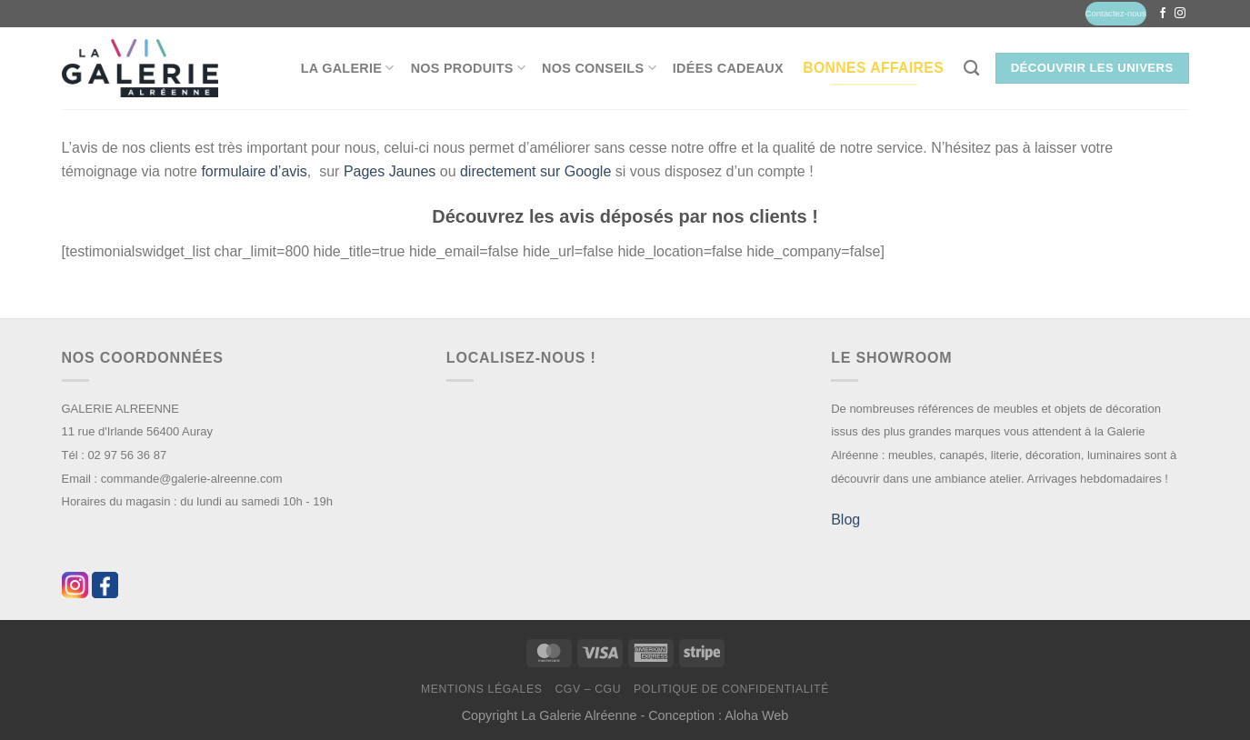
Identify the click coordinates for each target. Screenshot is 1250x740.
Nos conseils (599, 67)
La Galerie (348, 67)
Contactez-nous (1115, 13)
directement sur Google (535, 171)
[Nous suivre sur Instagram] (1180, 13)
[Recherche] (971, 68)
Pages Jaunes (389, 171)
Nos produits (468, 67)
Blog (845, 519)
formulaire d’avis (253, 171)
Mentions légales (482, 689)
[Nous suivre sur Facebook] (1162, 13)
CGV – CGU (588, 689)
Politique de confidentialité (731, 689)
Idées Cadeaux (728, 68)
